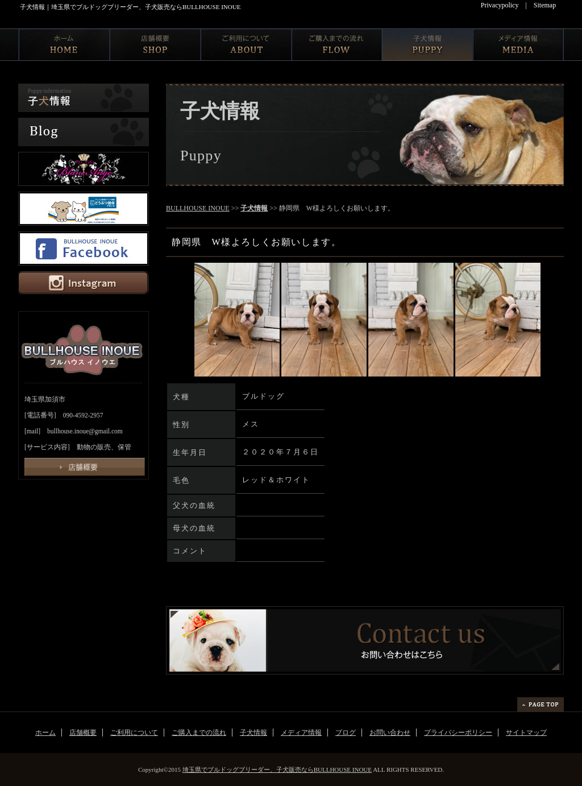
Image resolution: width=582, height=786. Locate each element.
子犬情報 (254, 208)
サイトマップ (526, 733)
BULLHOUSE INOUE (198, 208)
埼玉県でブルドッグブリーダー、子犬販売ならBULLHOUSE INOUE (277, 769)
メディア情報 (301, 733)
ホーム (45, 733)
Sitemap (545, 5)
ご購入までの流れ (199, 733)
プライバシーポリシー (458, 733)
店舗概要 (83, 733)
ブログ (345, 733)
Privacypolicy (500, 5)
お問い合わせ (389, 733)
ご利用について (134, 733)
